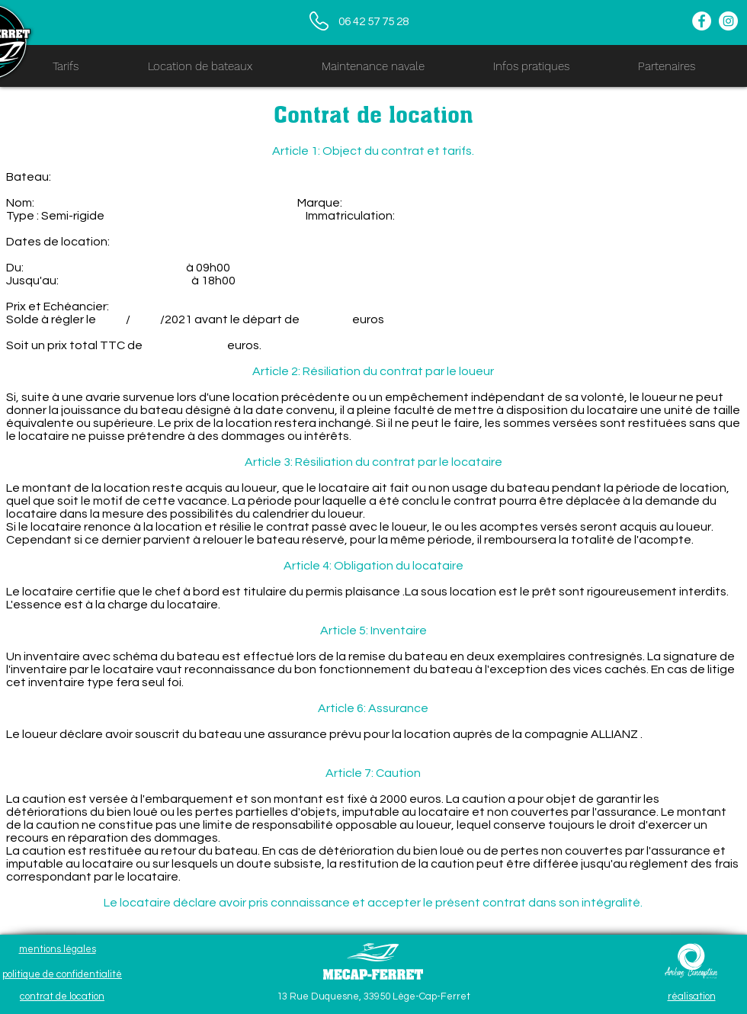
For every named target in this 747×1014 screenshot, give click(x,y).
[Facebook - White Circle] (701, 20)
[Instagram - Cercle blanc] (728, 20)
